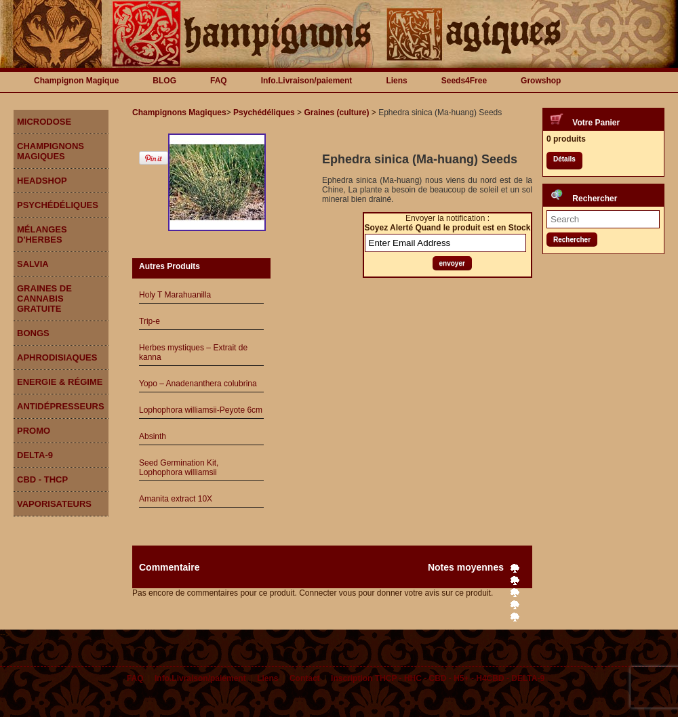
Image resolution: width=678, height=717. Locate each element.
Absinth (152, 436)
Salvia (33, 264)
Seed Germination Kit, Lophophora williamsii (178, 467)
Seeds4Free (464, 80)
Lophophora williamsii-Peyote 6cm (200, 410)
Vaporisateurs (54, 504)
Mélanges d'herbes (42, 234)
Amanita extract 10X (175, 499)
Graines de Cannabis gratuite (44, 298)
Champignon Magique (76, 80)
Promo (33, 431)
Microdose (44, 122)
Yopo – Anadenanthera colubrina (198, 383)
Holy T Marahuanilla (175, 295)
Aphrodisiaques (57, 357)
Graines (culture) (336, 112)
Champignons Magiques (50, 151)
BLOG (164, 80)
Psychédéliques (57, 205)
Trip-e (149, 321)
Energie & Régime (59, 382)
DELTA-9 (35, 455)
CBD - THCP (42, 479)
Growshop (541, 80)
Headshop (42, 181)
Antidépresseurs (60, 406)
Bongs (33, 333)
